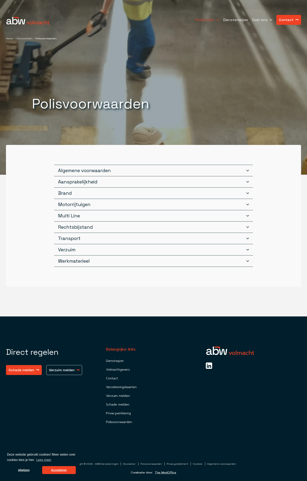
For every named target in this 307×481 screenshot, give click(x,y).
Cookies (198, 464)
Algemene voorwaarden (221, 464)
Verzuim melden (64, 370)
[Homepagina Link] (28, 21)
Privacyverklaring (118, 413)
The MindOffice (165, 472)
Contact (288, 19)
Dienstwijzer (115, 361)
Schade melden (24, 370)
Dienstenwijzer (235, 19)
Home (9, 38)
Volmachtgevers (118, 369)
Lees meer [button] (43, 460)
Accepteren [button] (59, 470)
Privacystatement (178, 464)
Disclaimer (129, 464)
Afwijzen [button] (24, 470)
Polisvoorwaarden (119, 422)
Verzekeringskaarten (121, 387)
